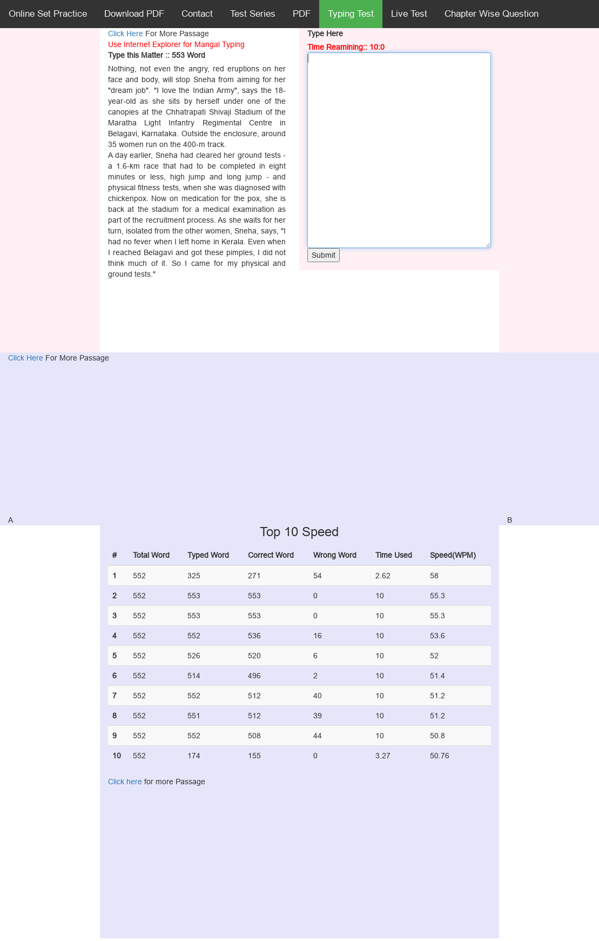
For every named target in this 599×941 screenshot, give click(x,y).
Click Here (126, 33)
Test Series (252, 14)
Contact (197, 14)
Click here (125, 781)
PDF (302, 14)
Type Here (325, 33)
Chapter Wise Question (492, 14)
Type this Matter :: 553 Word (156, 55)
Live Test (409, 14)
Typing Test (351, 14)
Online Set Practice (48, 14)
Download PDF (134, 14)
